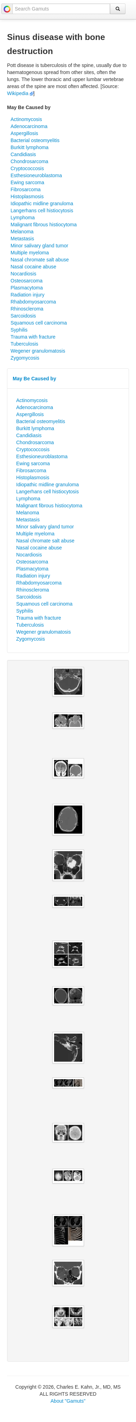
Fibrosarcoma (26, 189)
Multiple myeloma (30, 252)
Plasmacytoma (27, 288)
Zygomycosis (25, 358)
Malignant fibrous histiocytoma (44, 224)
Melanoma (22, 231)
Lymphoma (23, 217)
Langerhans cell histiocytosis (42, 210)
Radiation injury (28, 295)
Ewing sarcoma (27, 182)
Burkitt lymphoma (29, 147)
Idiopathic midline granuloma (42, 203)
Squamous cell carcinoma (39, 323)
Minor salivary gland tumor (39, 245)
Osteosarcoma (27, 280)
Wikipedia (20, 93)
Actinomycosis (26, 119)
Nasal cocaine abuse (33, 266)
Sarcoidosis (23, 316)
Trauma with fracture (33, 337)
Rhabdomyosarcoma (33, 302)
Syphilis (19, 330)
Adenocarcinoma (29, 126)
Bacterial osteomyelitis (35, 140)
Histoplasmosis (27, 196)
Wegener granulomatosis (38, 351)
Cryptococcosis (27, 168)
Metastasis (22, 238)
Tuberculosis (24, 344)
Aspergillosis (24, 133)
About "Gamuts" (68, 1401)
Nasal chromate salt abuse (40, 259)
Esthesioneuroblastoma (36, 175)
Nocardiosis (23, 273)
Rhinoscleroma (27, 309)
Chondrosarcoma (29, 161)
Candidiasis (23, 154)
